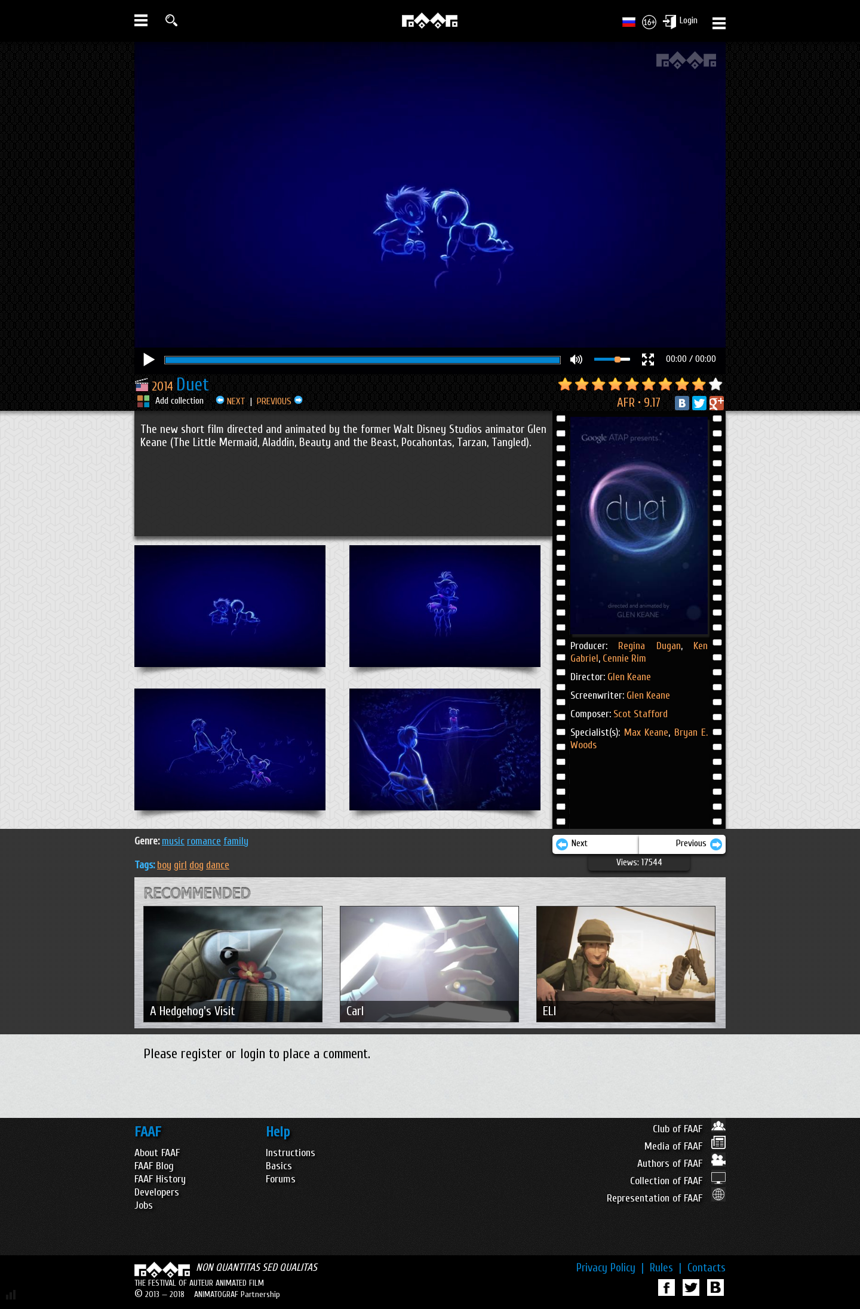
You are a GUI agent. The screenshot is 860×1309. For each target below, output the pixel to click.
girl (180, 865)
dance (217, 865)
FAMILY (235, 841)
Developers (156, 1192)
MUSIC (173, 841)
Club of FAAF (689, 1129)
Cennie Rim (623, 658)
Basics (279, 1166)
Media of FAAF (685, 1146)
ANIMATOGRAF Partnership (237, 1294)
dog (196, 865)
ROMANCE (204, 841)
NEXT (230, 401)
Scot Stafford (640, 714)
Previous (699, 844)
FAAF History (160, 1179)
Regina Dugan (649, 646)
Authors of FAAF (681, 1163)
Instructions (290, 1153)
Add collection (179, 400)
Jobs (143, 1205)
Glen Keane (629, 677)
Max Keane (646, 732)
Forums (281, 1179)
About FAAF (157, 1153)
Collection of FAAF (678, 1181)
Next (571, 844)
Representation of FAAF (666, 1198)
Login (689, 20)
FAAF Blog (154, 1166)
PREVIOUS (280, 401)
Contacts (706, 1267)
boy (164, 865)
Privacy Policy (610, 1267)
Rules (665, 1267)
